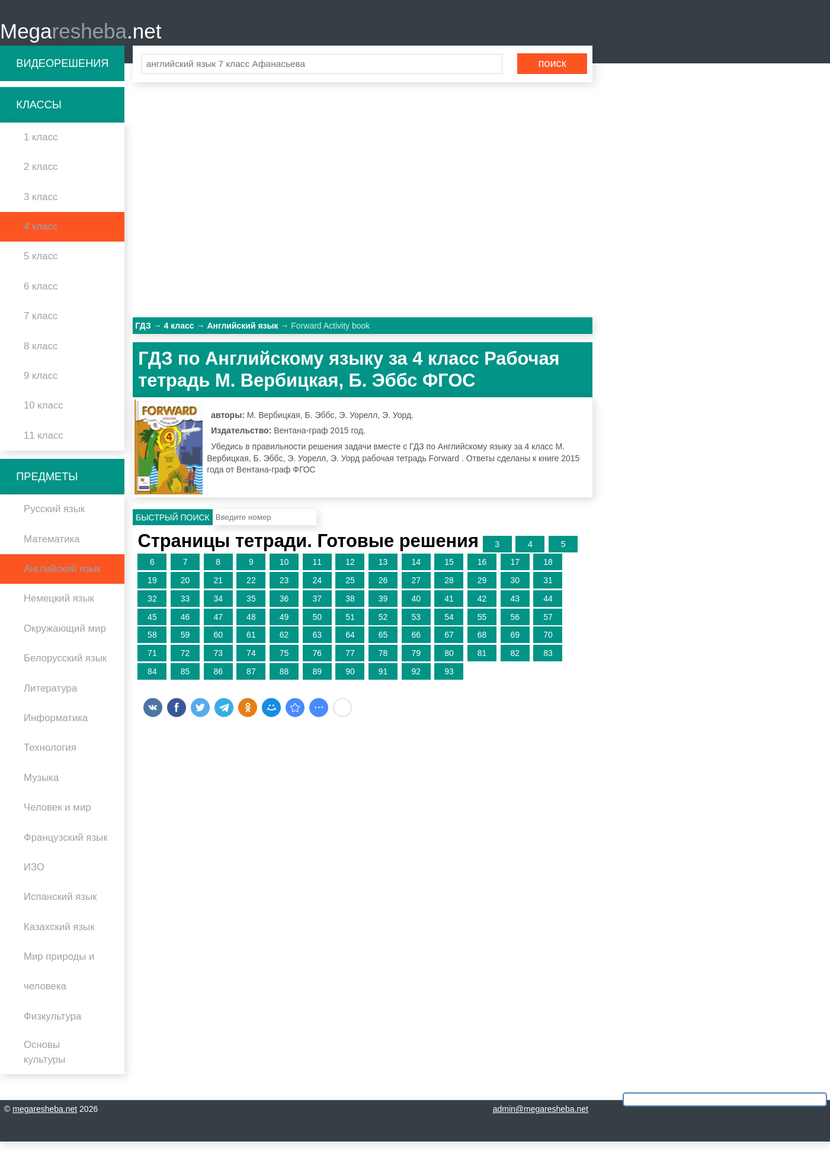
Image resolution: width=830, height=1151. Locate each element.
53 (416, 626)
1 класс (40, 146)
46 (185, 626)
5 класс (40, 265)
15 (449, 571)
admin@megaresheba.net (540, 1118)
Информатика (56, 727)
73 (218, 662)
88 (284, 681)
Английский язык (62, 578)
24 (317, 589)
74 (251, 662)
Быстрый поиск (173, 526)
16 (482, 571)
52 (383, 626)
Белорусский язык (65, 667)
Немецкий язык (59, 607)
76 (317, 662)
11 (317, 571)
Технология (50, 757)
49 (284, 626)
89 (317, 681)
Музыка (41, 786)
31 (548, 589)
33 (185, 607)
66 (416, 644)
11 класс (43, 444)
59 (185, 644)
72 (185, 662)
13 (383, 571)
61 (251, 644)
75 (284, 662)
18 (548, 571)
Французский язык (66, 846)
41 (449, 607)
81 (482, 662)
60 (218, 644)
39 (383, 607)
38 (350, 607)
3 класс (40, 205)
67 (449, 644)
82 (515, 662)
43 (515, 607)
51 (350, 626)
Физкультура (52, 1025)
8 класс (40, 355)
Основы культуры (44, 1062)
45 (152, 626)
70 (548, 644)
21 (218, 589)
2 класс (40, 176)
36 (284, 607)
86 (218, 681)
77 (350, 662)
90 (350, 681)
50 (317, 626)
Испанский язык (60, 906)
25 (350, 589)
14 (416, 571)
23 (284, 589)
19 (152, 589)
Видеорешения (62, 72)
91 (383, 681)
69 (515, 644)
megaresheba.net (44, 1118)
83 (548, 662)
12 (350, 571)
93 (449, 681)
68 (482, 644)
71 (152, 662)
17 (515, 571)
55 (482, 626)
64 (350, 644)
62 (284, 644)
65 (383, 644)
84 (152, 681)
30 (515, 589)
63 (317, 644)
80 (449, 662)
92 (416, 681)
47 (218, 626)
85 (185, 681)
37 (317, 607)
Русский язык (54, 518)
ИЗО (34, 876)
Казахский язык (59, 935)
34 (218, 607)
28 (449, 589)
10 (284, 571)
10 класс (43, 414)
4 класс (40, 236)
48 (251, 626)
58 (152, 644)
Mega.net (80, 35)
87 (251, 681)
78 (383, 662)
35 (251, 607)
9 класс (40, 385)
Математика (52, 548)
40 (416, 607)
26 (383, 589)
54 (449, 626)
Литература (50, 697)
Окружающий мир (65, 637)
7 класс (40, 325)
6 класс (40, 295)
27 (416, 589)
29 (482, 589)
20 (185, 589)
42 (482, 607)
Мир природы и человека (59, 980)
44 (548, 607)
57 (548, 626)
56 (515, 626)
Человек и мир (57, 816)
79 (416, 662)
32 (152, 607)
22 (251, 589)
